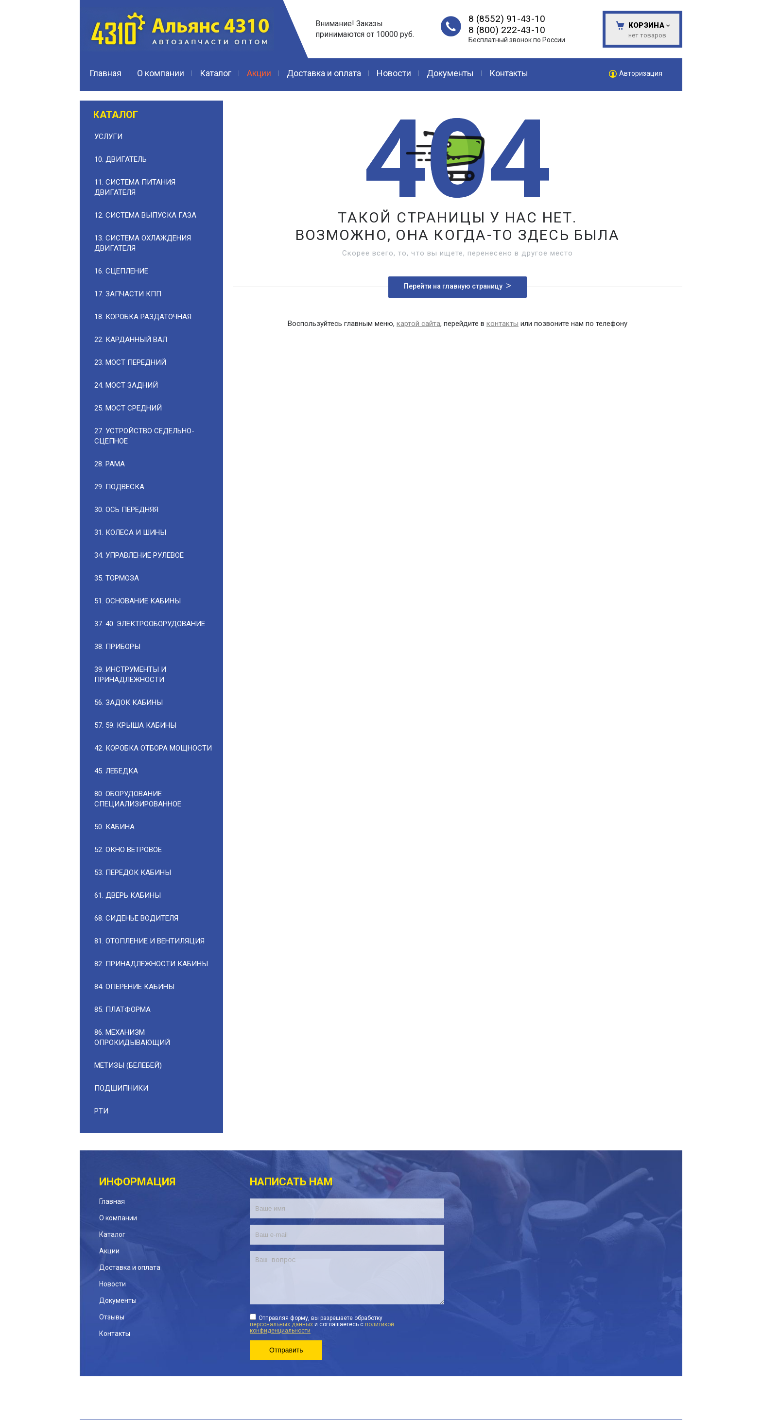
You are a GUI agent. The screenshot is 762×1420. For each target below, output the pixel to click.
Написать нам (291, 1182)
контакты (502, 323)
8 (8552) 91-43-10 (506, 18)
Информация (137, 1182)
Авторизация (640, 73)
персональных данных (281, 1324)
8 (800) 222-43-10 (506, 29)
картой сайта (418, 323)
